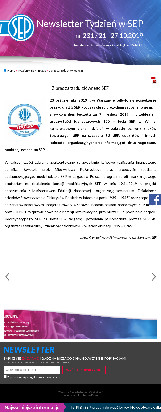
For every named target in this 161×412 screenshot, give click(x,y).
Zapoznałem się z (33, 377)
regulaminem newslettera (44, 377)
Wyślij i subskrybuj (84, 370)
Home (9, 70)
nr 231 (42, 70)
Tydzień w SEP (27, 70)
